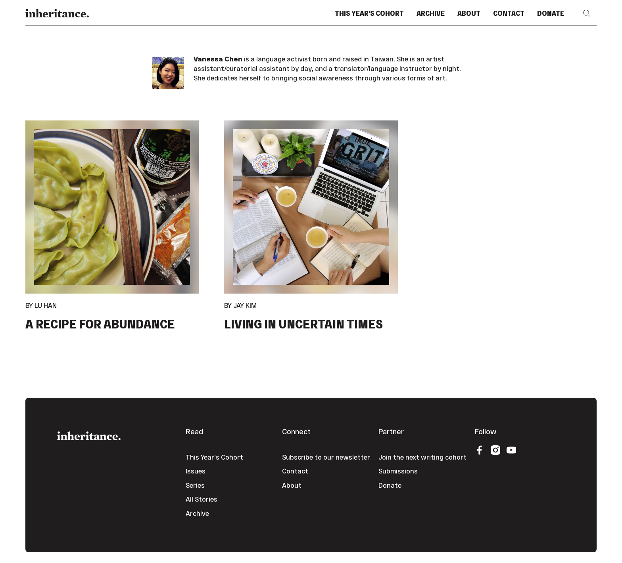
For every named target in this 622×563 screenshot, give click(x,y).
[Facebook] (479, 449)
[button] (587, 13)
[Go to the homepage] (89, 434)
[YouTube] (511, 449)
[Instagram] (495, 449)
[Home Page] (57, 13)
